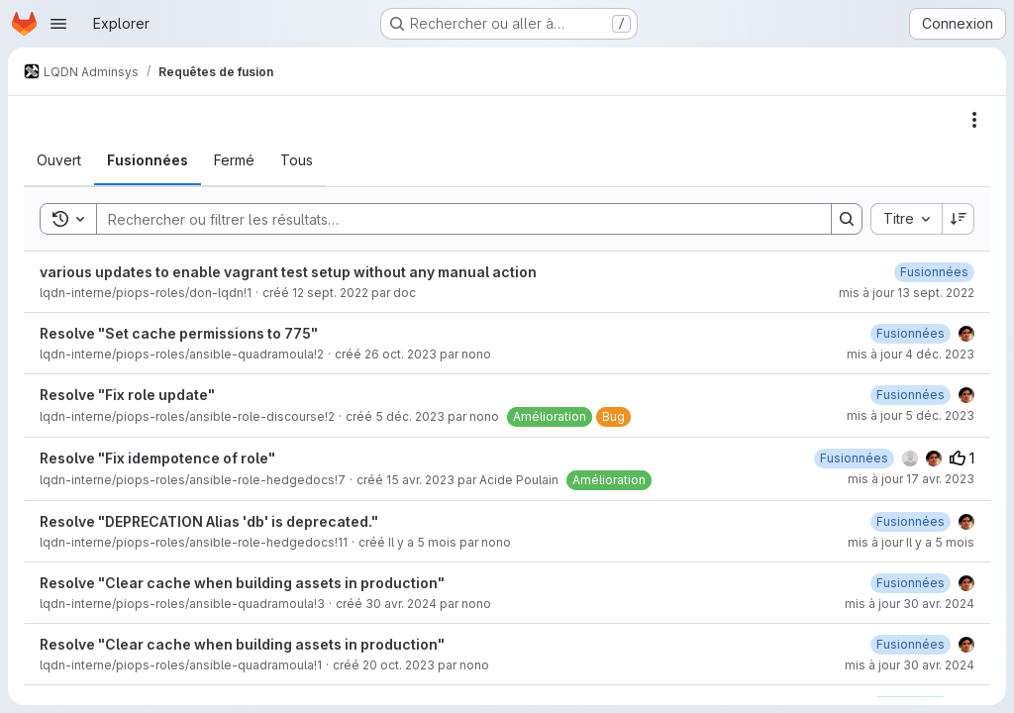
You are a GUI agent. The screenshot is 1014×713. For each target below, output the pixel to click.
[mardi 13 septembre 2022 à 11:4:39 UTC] (934, 271)
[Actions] (974, 120)
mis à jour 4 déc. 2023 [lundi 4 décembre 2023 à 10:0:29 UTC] (910, 354)
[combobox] (906, 219)
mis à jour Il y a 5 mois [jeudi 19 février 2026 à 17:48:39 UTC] (911, 542)
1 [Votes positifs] (962, 458)
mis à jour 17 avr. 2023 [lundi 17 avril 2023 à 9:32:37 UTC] (911, 478)
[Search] (454, 219)
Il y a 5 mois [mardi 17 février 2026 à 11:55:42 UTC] (422, 542)
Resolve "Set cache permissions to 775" (179, 333)
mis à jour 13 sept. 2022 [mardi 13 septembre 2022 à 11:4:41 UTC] (906, 292)
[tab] (59, 160)
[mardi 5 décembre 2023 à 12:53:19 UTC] (910, 394)
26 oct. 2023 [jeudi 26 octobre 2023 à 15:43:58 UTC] (400, 354)
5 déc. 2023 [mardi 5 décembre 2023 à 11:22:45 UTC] (410, 416)
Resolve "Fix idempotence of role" (157, 458)
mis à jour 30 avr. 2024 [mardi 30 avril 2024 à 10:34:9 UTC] (909, 665)
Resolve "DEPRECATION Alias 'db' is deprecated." (209, 521)
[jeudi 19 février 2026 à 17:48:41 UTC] (910, 521)
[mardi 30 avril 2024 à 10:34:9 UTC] (910, 644)
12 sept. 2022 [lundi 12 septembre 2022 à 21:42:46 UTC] (330, 292)
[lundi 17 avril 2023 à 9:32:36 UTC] (854, 458)
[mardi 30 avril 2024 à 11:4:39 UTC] (910, 582)
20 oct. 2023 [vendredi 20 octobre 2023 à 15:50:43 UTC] (398, 665)
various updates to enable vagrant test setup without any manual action (288, 271)
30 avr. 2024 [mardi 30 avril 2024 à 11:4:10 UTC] (401, 603)
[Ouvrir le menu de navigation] (58, 24)
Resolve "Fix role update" (127, 394)
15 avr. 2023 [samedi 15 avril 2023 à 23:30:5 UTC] (420, 479)
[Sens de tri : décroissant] (958, 219)
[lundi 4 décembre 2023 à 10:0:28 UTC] (910, 333)
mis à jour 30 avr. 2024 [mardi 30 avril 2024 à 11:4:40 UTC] (909, 603)
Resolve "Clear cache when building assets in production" (242, 582)
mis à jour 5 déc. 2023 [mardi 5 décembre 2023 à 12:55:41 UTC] (910, 415)
